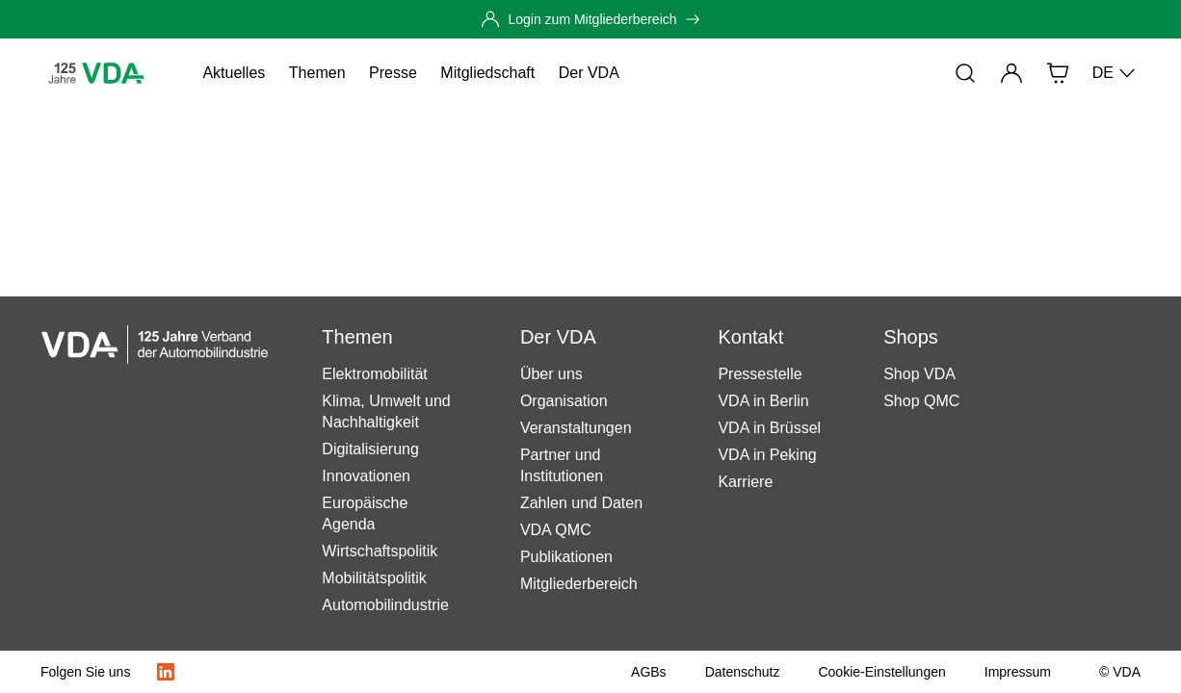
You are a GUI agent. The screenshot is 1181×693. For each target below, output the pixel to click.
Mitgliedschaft (487, 72)
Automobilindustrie (385, 605)
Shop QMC (921, 401)
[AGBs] (649, 671)
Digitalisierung (370, 449)
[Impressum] (1017, 671)
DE (1114, 73)
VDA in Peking (767, 455)
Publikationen (566, 557)
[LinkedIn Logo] (165, 671)
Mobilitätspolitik (374, 578)
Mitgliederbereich (579, 584)
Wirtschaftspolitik (379, 551)
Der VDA (589, 72)
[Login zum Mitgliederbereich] (590, 19)
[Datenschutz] (742, 671)
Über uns (551, 374)
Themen (317, 72)
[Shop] (1058, 73)
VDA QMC (555, 530)
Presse (393, 72)
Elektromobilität (374, 374)
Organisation (564, 401)
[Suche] (965, 73)
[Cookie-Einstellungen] (881, 671)
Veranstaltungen (576, 428)
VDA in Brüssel (769, 428)
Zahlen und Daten (581, 503)
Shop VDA (919, 374)
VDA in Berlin (763, 401)
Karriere (745, 482)
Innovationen (366, 476)
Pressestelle (759, 374)
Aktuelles (233, 72)
